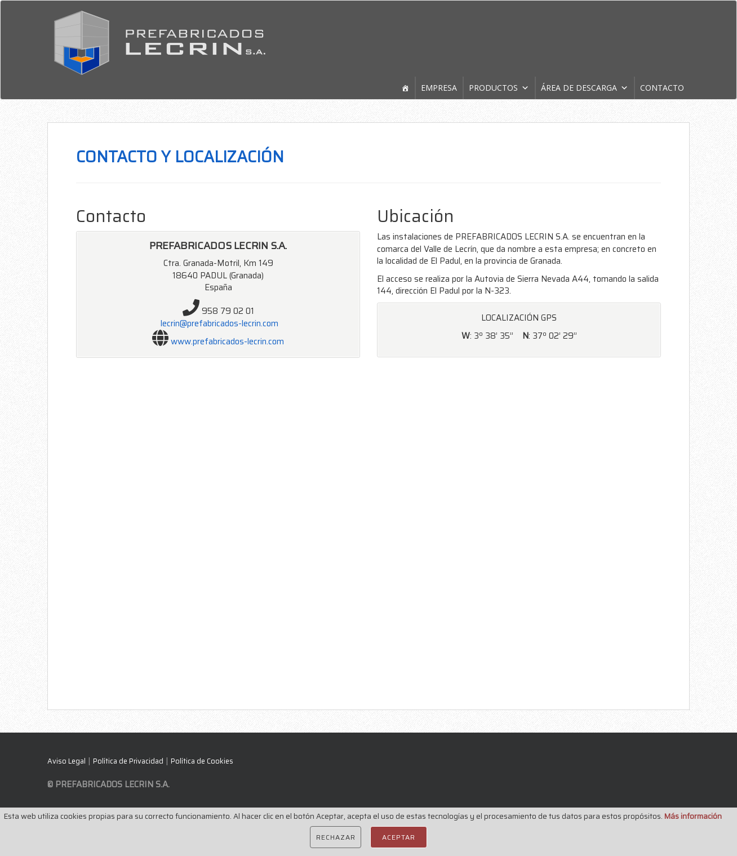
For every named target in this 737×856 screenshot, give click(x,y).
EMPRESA (439, 87)
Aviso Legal (66, 761)
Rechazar (335, 837)
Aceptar (398, 837)
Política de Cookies (202, 761)
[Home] (405, 88)
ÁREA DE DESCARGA (579, 87)
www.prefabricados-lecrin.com (227, 341)
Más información (693, 816)
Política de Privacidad (128, 761)
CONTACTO (662, 87)
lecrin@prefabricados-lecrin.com (219, 323)
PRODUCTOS (493, 87)
